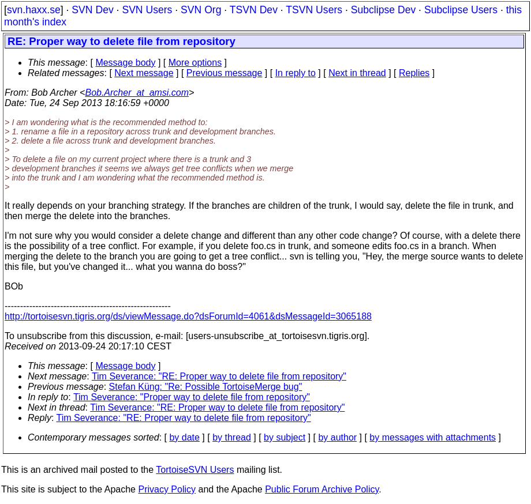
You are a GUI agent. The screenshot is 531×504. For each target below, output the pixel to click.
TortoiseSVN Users (195, 470)
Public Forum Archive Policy (322, 489)
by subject (284, 437)
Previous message (224, 73)
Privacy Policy (167, 489)
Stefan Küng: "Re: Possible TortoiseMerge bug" (205, 387)
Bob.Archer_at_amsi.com (137, 92)
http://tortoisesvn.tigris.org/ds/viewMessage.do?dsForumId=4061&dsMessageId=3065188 (188, 316)
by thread (231, 437)
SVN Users (147, 10)
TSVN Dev (254, 10)
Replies (414, 73)
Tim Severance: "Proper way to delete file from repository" (191, 397)
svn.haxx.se (34, 10)
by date (184, 437)
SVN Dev (92, 10)
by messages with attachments (432, 437)
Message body (125, 62)
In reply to (295, 73)
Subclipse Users (461, 10)
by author (337, 437)
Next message (143, 73)
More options (195, 62)
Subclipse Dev (383, 10)
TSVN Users (314, 10)
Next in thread (357, 73)
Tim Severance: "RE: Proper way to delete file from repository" (219, 376)
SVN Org (201, 10)
